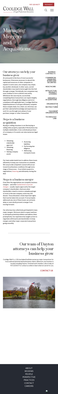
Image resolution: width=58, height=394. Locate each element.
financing (15, 171)
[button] (46, 10)
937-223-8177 (34, 4)
